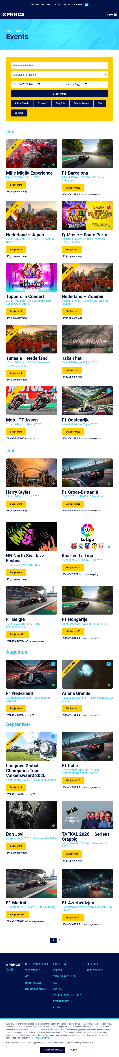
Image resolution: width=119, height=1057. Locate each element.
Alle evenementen (36, 964)
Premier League (81, 103)
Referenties (61, 1001)
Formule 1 (42, 103)
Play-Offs (60, 103)
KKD (27, 976)
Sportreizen (33, 982)
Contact (58, 988)
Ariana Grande (22, 103)
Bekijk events (59, 94)
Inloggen (92, 964)
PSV (100, 103)
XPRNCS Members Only (67, 995)
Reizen (57, 970)
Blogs (56, 1007)
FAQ (55, 982)
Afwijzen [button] (73, 1050)
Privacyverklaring (42, 1038)
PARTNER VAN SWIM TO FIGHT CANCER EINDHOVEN (59, 5)
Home (9, 30)
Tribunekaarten (35, 988)
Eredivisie (32, 970)
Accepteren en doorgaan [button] (52, 1050)
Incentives (60, 964)
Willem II (19, 113)
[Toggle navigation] (111, 15)
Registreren (94, 970)
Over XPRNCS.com (64, 976)
